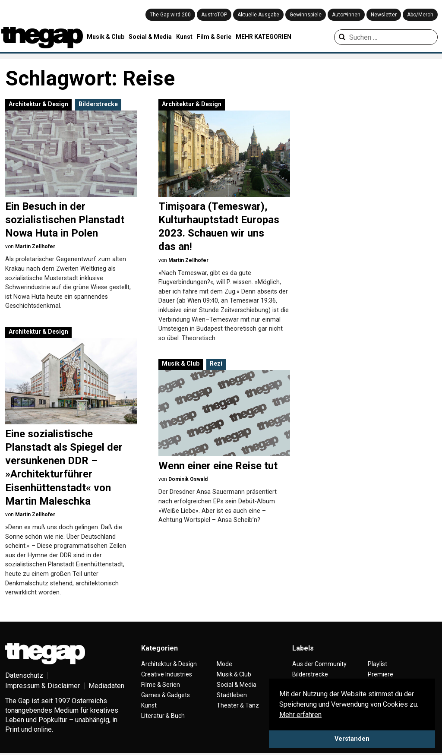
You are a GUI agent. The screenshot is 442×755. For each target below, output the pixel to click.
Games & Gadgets (165, 695)
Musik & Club (105, 36)
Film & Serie (214, 36)
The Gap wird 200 (170, 15)
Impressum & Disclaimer (42, 686)
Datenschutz (24, 675)
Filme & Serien (160, 684)
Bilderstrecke (98, 104)
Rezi (216, 363)
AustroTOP (214, 15)
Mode (224, 663)
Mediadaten (106, 686)
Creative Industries (166, 674)
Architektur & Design (38, 104)
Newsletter (384, 15)
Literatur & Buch (163, 715)
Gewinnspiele (306, 15)
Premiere (380, 674)
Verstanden (352, 738)
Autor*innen (346, 15)
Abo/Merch (420, 15)
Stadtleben (232, 695)
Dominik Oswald (188, 479)
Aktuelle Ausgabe (258, 15)
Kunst (184, 36)
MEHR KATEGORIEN (263, 36)
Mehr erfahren (300, 715)
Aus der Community (319, 663)
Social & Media (150, 36)
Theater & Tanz (238, 705)
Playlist (377, 663)
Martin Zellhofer (35, 246)
